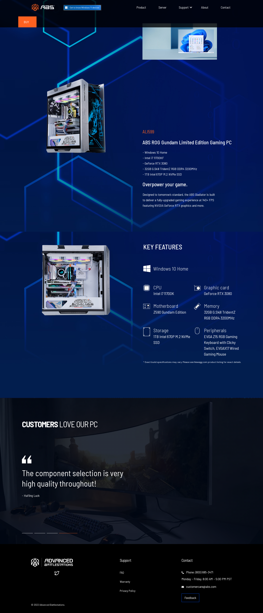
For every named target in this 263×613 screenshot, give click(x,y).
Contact (225, 7)
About (204, 7)
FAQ (122, 572)
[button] (184, 7)
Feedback (190, 598)
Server (162, 7)
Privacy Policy (128, 590)
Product (141, 7)
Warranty (125, 581)
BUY (26, 22)
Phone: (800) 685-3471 (197, 572)
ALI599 (148, 131)
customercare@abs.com (199, 587)
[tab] (27, 531)
